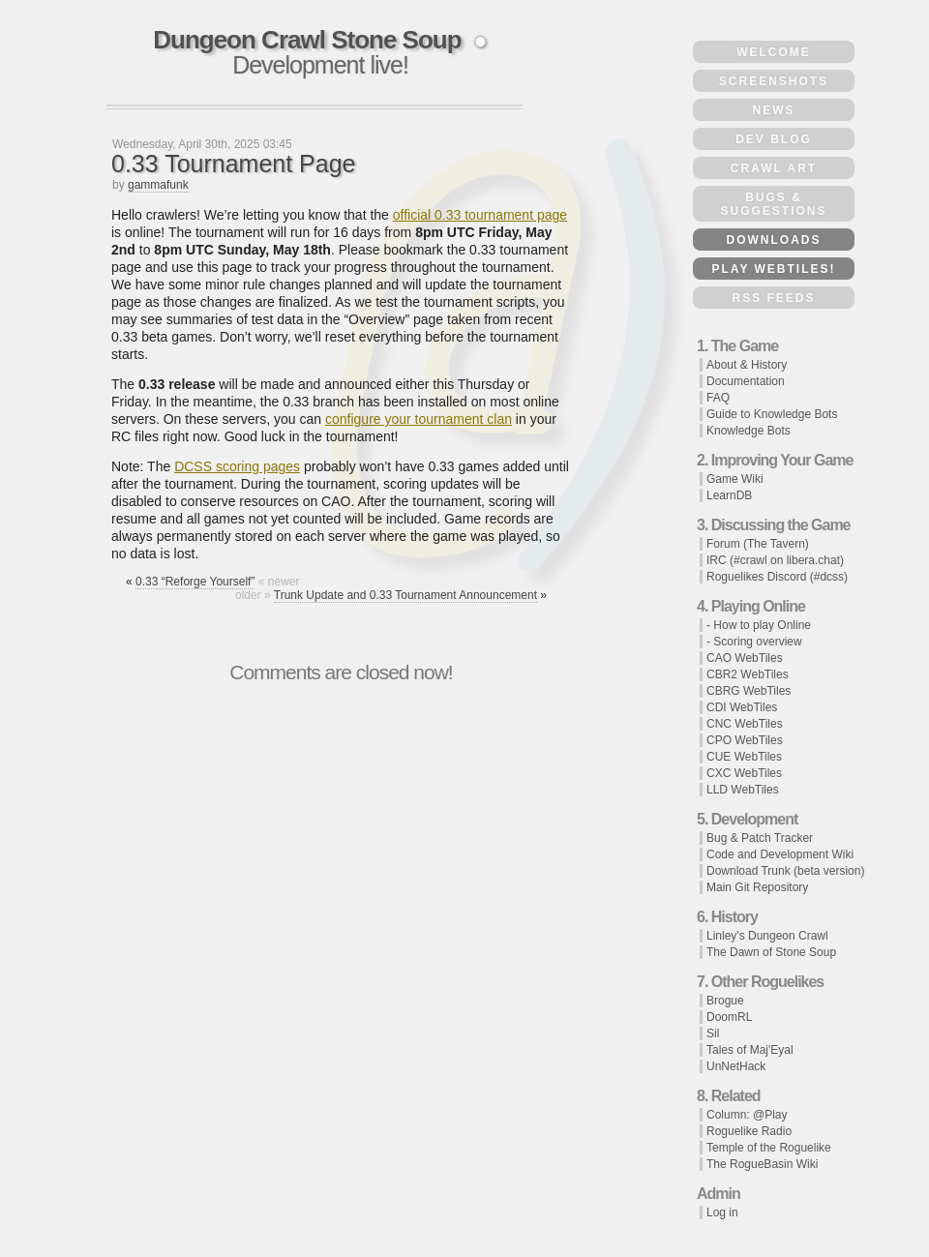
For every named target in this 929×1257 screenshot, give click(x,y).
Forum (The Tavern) (757, 544)
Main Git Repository (757, 887)
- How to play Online (758, 625)
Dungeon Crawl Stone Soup (307, 39)
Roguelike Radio (749, 1131)
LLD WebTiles (742, 789)
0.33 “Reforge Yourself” (195, 581)
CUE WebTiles (744, 756)
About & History (746, 365)
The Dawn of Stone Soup (771, 952)
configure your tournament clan (418, 419)
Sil (712, 1033)
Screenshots (773, 81)
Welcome (773, 52)
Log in (722, 1212)
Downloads (774, 240)
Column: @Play (747, 1115)
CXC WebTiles (744, 773)
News (774, 110)
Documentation (745, 381)
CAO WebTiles (744, 658)
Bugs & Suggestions (773, 204)
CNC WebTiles (744, 724)
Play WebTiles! (773, 269)
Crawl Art (774, 168)
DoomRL (729, 1017)
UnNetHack (735, 1066)
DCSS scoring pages (237, 466)
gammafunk (158, 185)
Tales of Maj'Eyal (750, 1050)
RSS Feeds (773, 298)
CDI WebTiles (741, 707)
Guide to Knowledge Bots (771, 414)
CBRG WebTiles (748, 691)
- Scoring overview (754, 641)
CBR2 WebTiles (747, 674)
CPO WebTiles (744, 740)
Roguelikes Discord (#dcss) (777, 577)
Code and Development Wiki (780, 854)
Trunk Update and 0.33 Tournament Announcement (405, 595)
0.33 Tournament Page (233, 163)
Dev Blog (773, 139)
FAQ (718, 397)
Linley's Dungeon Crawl (767, 936)
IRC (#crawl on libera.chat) (775, 560)
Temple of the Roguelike (768, 1147)
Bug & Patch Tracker (759, 838)
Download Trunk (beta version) (785, 871)
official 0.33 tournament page (480, 215)
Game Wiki (735, 479)
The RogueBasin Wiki (762, 1164)
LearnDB (729, 495)
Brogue (725, 1000)
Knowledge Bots (748, 430)
